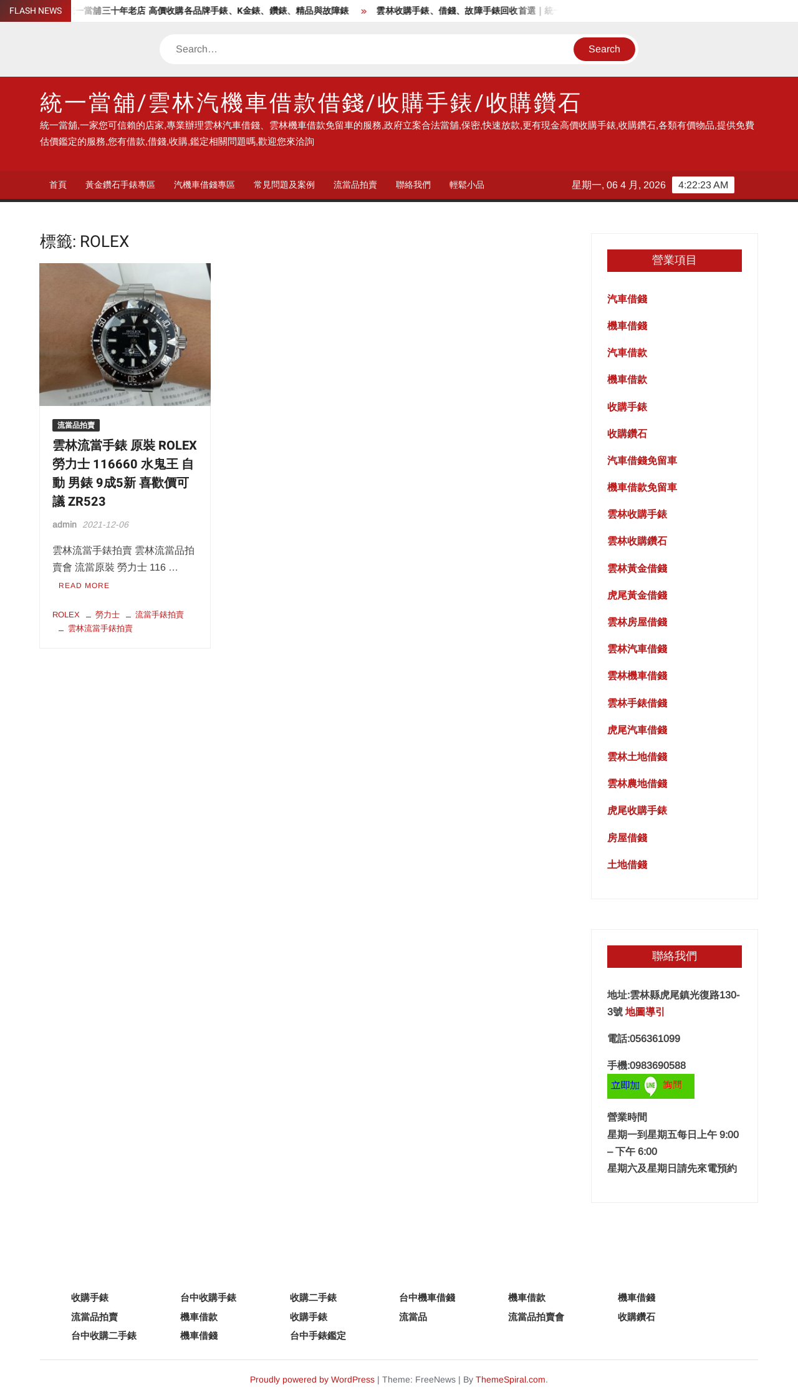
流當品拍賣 (355, 185)
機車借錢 (627, 326)
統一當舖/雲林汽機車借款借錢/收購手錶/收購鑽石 (311, 103)
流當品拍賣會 (536, 1316)
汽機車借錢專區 (204, 185)
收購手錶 (627, 407)
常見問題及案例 (284, 185)
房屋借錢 (627, 838)
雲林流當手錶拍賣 (100, 628)
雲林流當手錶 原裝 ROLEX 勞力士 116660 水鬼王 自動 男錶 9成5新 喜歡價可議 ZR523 (124, 474)
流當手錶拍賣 (159, 614)
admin (64, 524)
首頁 (58, 185)
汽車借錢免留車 (642, 460)
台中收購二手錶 (104, 1335)
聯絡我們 (413, 185)
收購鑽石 (627, 433)
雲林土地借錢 (637, 756)
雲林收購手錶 (637, 514)
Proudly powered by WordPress (312, 1379)
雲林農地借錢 (637, 783)
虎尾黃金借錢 (637, 595)
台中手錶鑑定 (318, 1335)
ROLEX (66, 614)
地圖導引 (645, 1012)
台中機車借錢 (427, 1297)
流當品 (413, 1316)
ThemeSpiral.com (511, 1379)
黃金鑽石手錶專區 (120, 185)
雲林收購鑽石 (637, 541)
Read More (84, 585)
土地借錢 (627, 864)
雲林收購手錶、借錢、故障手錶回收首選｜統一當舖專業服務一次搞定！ (523, 10)
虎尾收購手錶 (637, 810)
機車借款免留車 (642, 487)
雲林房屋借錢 (637, 622)
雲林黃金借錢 (637, 568)
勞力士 (107, 614)
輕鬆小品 (466, 185)
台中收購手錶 (208, 1297)
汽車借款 (627, 352)
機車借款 (627, 379)
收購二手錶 (313, 1297)
